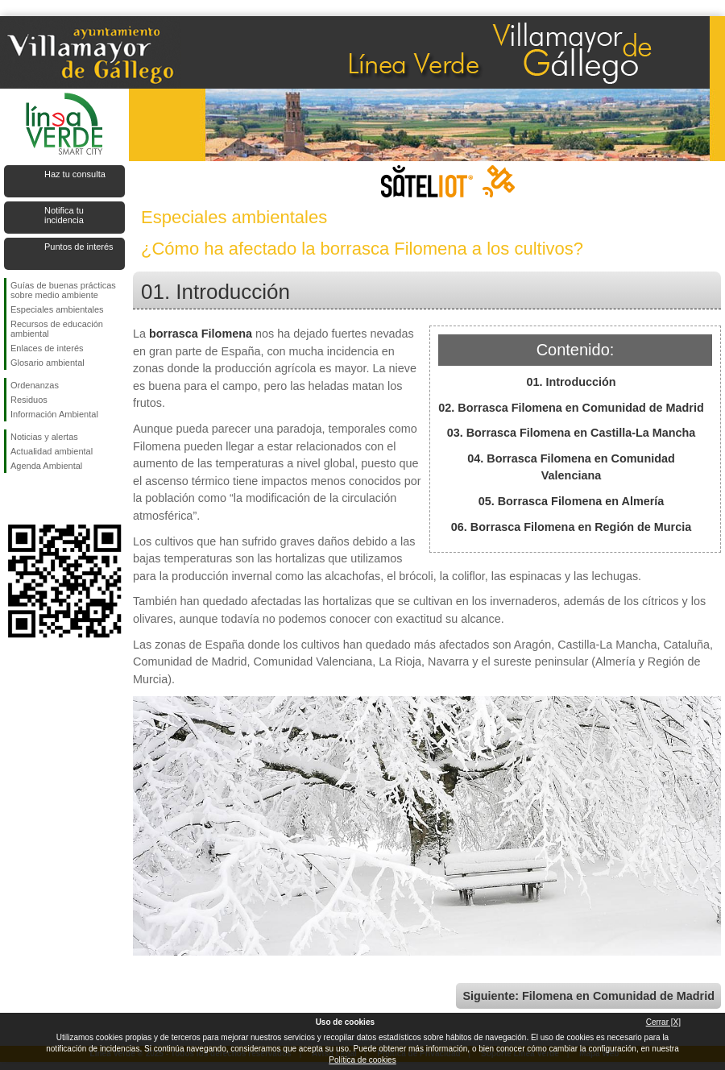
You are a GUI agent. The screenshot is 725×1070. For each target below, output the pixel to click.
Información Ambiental (54, 414)
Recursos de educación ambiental (56, 328)
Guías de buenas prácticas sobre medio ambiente (63, 290)
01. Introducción (570, 381)
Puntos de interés (79, 246)
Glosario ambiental (47, 362)
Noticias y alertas (44, 437)
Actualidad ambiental (51, 451)
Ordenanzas (34, 385)
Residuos (29, 399)
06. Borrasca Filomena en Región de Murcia (571, 526)
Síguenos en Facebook (13, 498)
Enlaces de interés (47, 348)
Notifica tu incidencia (64, 215)
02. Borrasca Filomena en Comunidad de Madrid (570, 407)
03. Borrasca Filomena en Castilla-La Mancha (571, 432)
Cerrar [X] (663, 1022)
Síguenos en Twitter (40, 498)
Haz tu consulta (75, 174)
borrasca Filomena (200, 333)
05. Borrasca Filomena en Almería (571, 501)
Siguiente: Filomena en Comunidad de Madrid (588, 995)
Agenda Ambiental (46, 466)
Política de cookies (362, 1059)
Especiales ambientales (57, 309)
